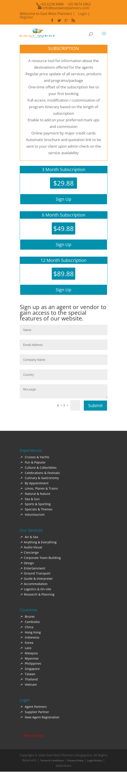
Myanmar (29, 660)
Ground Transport (35, 575)
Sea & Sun (30, 500)
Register (26, 17)
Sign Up (63, 199)
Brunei (27, 618)
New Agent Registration (39, 718)
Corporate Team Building (40, 559)
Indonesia (29, 639)
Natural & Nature (35, 495)
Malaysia (29, 654)
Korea (26, 644)
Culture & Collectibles (38, 469)
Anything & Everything (38, 543)
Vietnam (28, 686)
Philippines (30, 665)
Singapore (30, 670)
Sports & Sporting (35, 505)
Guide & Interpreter (36, 580)
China (26, 628)
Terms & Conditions (52, 761)
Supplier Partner (34, 713)
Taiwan (27, 675)
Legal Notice (94, 761)
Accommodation (34, 585)
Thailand (29, 680)
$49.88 (63, 228)
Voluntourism (32, 516)
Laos (25, 649)
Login (82, 13)
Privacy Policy (31, 737)
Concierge (29, 554)
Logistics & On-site (35, 590)
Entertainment (32, 569)
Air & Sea (29, 538)
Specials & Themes (36, 510)
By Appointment (34, 484)
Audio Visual (31, 548)
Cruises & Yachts (34, 458)
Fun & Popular (33, 464)
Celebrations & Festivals (40, 474)
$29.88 (63, 183)
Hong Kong (30, 634)
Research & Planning (37, 596)
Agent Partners (33, 708)
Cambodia (30, 623)
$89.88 (63, 273)
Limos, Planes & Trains (39, 490)
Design (27, 564)
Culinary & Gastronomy (39, 479)
